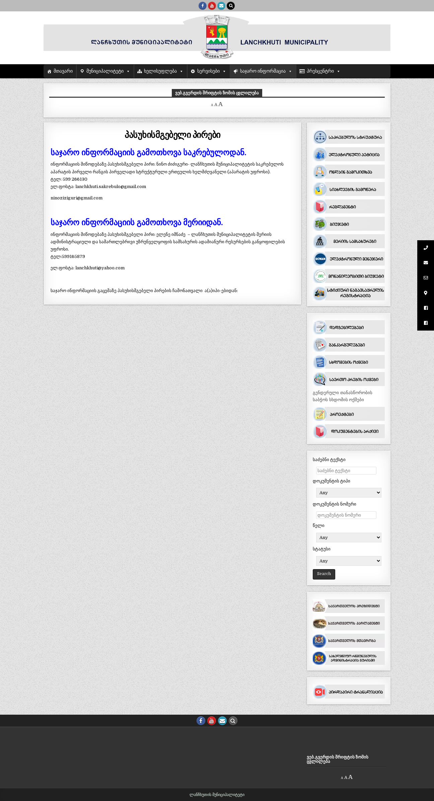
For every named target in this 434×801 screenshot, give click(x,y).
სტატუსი (322, 548)
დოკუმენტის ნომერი (334, 504)
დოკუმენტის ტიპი (331, 480)
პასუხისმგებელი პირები (172, 134)
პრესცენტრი (320, 71)
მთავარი (63, 71)
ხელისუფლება (160, 71)
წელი (318, 525)
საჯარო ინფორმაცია (263, 71)
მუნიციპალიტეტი (105, 71)
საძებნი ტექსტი (329, 459)
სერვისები (208, 71)
